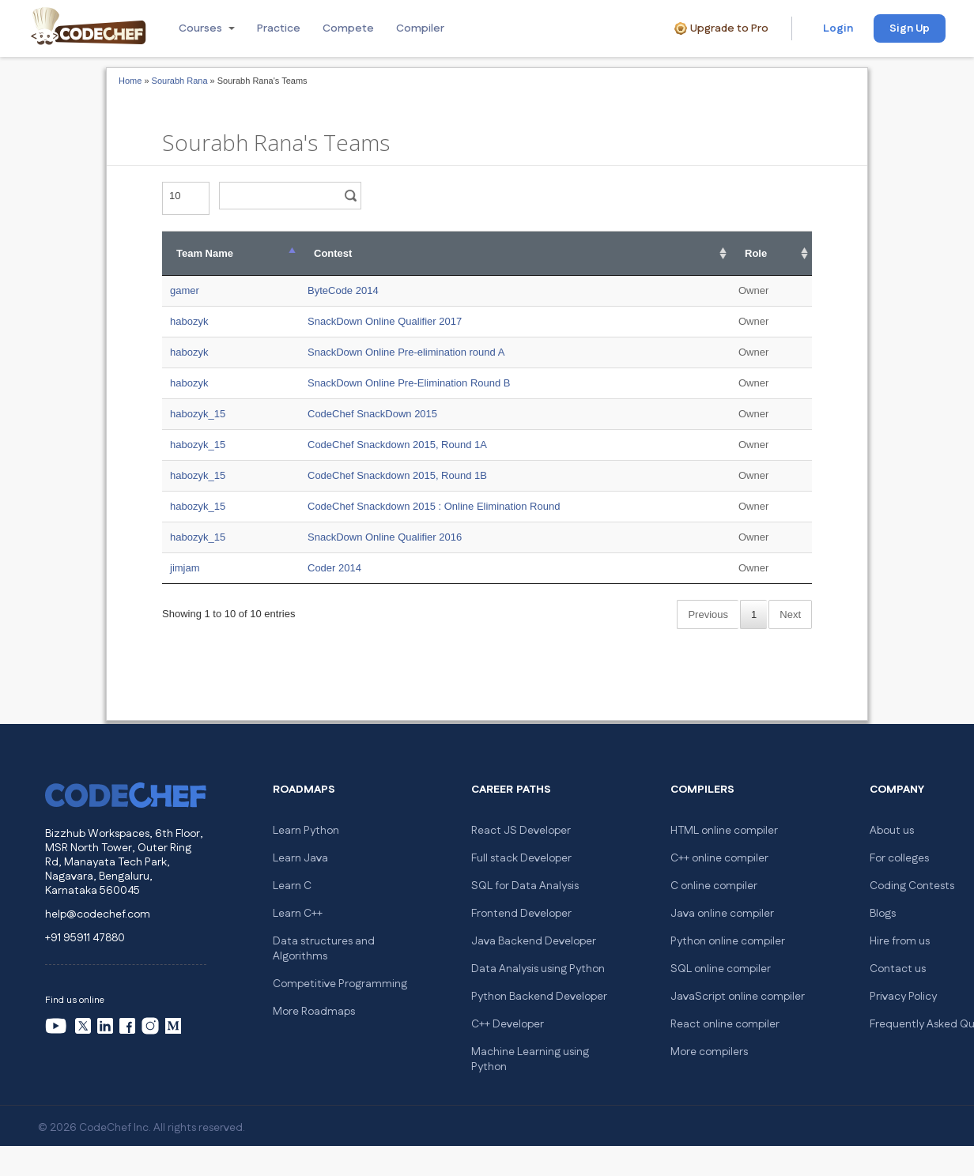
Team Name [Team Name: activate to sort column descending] (204, 253)
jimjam (185, 568)
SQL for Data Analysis (525, 886)
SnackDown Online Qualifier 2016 (385, 537)
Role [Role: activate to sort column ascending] (756, 253)
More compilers (709, 1052)
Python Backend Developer (539, 996)
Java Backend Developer (533, 941)
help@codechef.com (97, 914)
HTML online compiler (724, 831)
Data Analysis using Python (538, 969)
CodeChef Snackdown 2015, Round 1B (397, 475)
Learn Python (306, 831)
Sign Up (909, 28)
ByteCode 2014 (343, 290)
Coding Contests (912, 886)
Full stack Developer (521, 858)
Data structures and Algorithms (324, 948)
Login (838, 28)
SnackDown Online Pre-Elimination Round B (409, 383)
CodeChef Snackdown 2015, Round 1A (397, 444)
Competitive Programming (340, 984)
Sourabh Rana (180, 80)
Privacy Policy (903, 996)
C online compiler (713, 886)
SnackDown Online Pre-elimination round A (406, 352)
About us (892, 831)
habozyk (189, 321)
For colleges (899, 858)
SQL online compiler (720, 969)
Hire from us (900, 941)
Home (130, 80)
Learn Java (300, 858)
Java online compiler (722, 914)
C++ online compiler (719, 858)
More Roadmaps (314, 1012)
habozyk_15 (197, 414)
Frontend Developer (521, 914)
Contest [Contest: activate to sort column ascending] (333, 253)
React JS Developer (521, 831)
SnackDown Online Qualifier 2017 (385, 321)
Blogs (883, 914)
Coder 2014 (334, 568)
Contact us (898, 969)
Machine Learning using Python (530, 1059)
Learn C (292, 886)
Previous (708, 614)
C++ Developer (507, 1024)
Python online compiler (727, 941)
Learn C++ (298, 914)
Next (790, 614)
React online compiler (725, 1024)
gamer (184, 290)
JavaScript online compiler (737, 996)
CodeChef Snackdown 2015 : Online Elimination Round (434, 506)
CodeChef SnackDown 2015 (372, 414)
